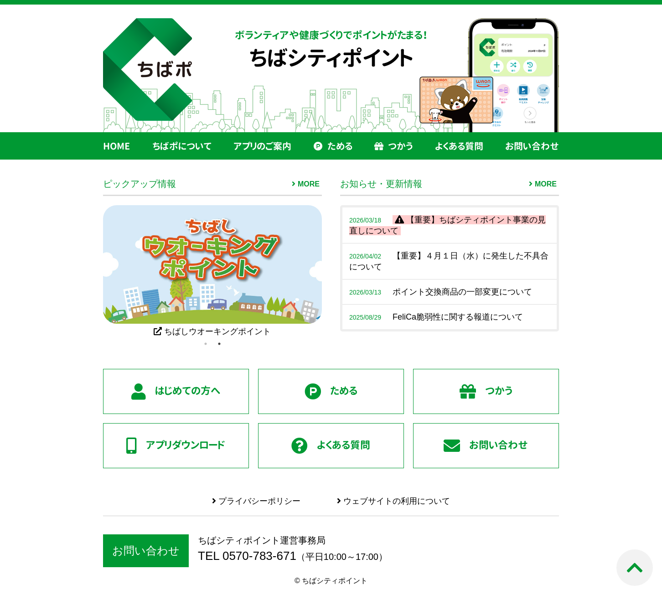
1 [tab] (205, 343)
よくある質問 (459, 146)
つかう (393, 146)
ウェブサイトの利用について (393, 501)
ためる (333, 146)
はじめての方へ (176, 391)
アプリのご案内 (262, 146)
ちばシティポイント (331, 57)
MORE (309, 184)
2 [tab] (219, 343)
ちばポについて (182, 146)
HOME (116, 146)
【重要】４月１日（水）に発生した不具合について (448, 261)
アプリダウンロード (175, 446)
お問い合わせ (532, 146)
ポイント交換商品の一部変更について (440, 291)
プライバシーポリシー (256, 501)
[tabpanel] (212, 271)
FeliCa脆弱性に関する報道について (436, 316)
